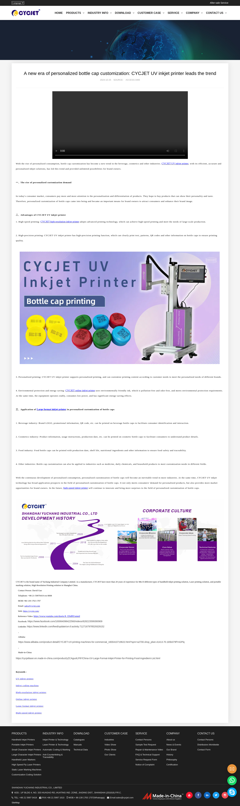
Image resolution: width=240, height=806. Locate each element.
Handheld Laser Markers (23, 759)
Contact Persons (144, 739)
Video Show (110, 744)
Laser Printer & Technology (56, 744)
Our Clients (109, 754)
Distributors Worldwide (208, 744)
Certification (172, 764)
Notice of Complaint (145, 764)
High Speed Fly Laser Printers (26, 764)
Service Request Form (146, 759)
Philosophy (171, 759)
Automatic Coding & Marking (56, 749)
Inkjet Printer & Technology (55, 739)
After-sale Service (219, 2)
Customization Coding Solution (26, 774)
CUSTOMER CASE (151, 12)
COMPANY (194, 12)
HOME (59, 12)
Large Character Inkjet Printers (26, 754)
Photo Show (110, 749)
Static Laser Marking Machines (26, 769)
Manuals (78, 744)
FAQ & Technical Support (148, 754)
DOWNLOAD (124, 12)
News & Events (173, 744)
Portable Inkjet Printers (23, 744)
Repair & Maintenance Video (149, 749)
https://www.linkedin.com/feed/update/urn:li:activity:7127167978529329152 (65, 626)
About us (170, 739)
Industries (109, 739)
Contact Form (203, 749)
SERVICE (175, 12)
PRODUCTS (75, 12)
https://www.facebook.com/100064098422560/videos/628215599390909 (65, 621)
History (169, 754)
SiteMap (16, 802)
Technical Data (81, 749)
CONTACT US (216, 12)
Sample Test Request (146, 744)
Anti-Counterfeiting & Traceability (53, 755)
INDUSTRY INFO (100, 12)
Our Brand (171, 749)
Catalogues (79, 739)
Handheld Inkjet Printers (23, 739)
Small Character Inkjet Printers (26, 749)
